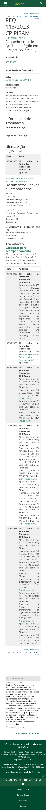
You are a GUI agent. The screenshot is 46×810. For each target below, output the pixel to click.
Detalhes (20, 727)
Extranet (23, 806)
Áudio (10, 727)
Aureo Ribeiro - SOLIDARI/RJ (18, 80)
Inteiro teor (15, 38)
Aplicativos (23, 800)
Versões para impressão (30, 13)
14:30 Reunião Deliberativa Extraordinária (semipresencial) (29, 355)
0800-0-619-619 (24, 764)
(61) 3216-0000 (34, 767)
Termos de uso (23, 795)
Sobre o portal (23, 789)
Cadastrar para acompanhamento (17, 16)
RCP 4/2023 (11, 62)
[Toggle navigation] (5, 3)
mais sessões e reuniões (27, 733)
